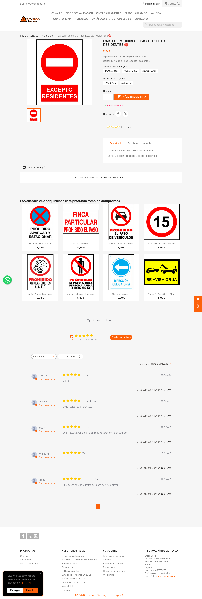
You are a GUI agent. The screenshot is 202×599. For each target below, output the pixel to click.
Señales (56, 13)
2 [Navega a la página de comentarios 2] (103, 506)
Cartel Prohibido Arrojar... (40, 294)
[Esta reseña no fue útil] (168, 389)
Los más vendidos (29, 563)
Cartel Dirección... (121, 294)
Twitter (30, 536)
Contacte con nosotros (73, 582)
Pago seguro (68, 567)
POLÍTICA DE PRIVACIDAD (74, 578)
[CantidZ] (106, 97)
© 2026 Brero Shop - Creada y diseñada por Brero (101, 595)
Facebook (23, 536)
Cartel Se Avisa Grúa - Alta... (161, 294)
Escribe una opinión (121, 337)
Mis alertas (108, 574)
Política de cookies (71, 571)
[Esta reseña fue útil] (162, 389)
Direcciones (109, 567)
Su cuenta (110, 550)
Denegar (15, 590)
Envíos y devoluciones (73, 555)
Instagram (36, 536)
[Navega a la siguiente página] (109, 506)
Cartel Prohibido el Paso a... (80, 294)
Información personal (113, 555)
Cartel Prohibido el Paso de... (121, 243)
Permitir (30, 590)
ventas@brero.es (166, 576)
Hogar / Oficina (61, 19)
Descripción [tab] (116, 143)
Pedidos (107, 559)
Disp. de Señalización (79, 13)
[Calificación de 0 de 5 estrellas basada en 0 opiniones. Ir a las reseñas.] (119, 127)
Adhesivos (81, 19)
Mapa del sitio (68, 586)
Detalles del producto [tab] (140, 143)
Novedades (25, 559)
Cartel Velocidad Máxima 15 (161, 243)
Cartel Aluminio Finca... (81, 243)
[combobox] (44, 356)
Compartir (118, 114)
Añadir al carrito (131, 97)
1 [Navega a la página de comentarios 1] (98, 506)
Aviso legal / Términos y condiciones (79, 559)
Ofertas (24, 555)
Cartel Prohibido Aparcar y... (40, 243)
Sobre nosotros (70, 563)
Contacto (141, 19)
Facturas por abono (113, 563)
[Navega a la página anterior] (93, 506)
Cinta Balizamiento (108, 13)
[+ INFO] (26, 582)
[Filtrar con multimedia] (70, 356)
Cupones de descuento (115, 571)
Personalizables (136, 13)
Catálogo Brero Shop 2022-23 (111, 19)
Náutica (155, 13)
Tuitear (125, 114)
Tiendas (66, 590)
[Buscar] (162, 25)
